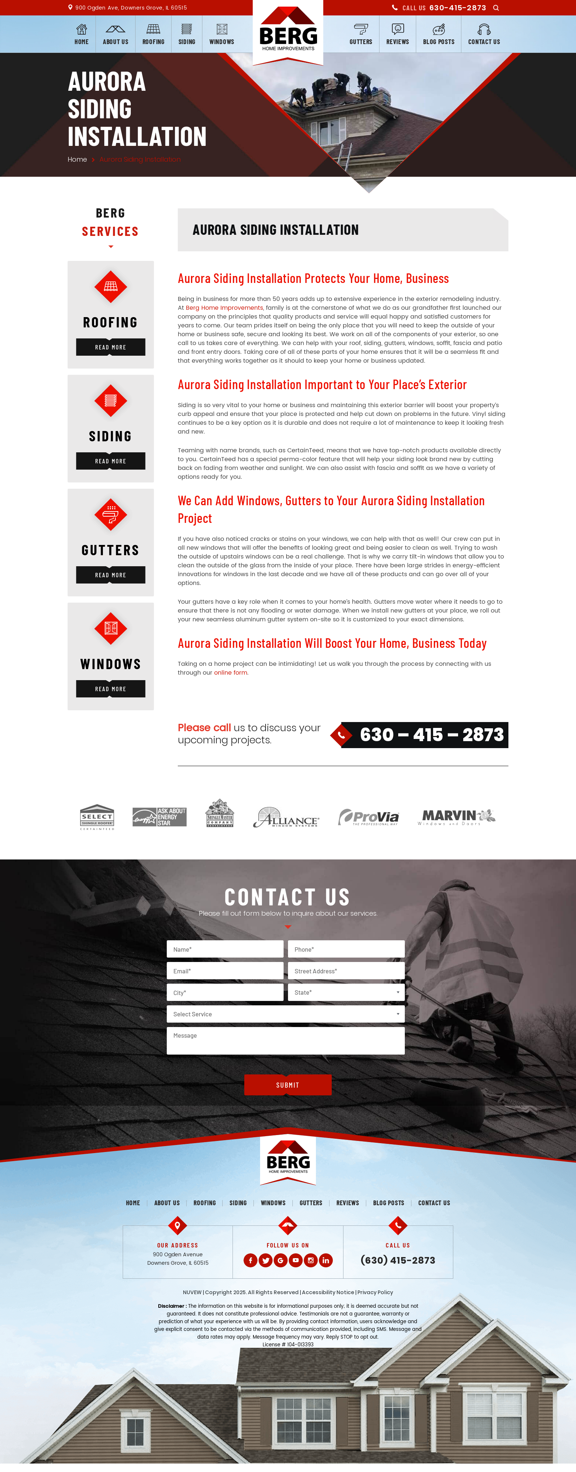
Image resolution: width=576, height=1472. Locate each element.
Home (82, 41)
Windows (221, 41)
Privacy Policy (375, 1292)
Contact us (484, 41)
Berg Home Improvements (224, 308)
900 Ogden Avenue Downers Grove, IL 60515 (178, 1258)
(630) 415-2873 (398, 1260)
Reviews (397, 41)
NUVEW (192, 1292)
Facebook (251, 1260)
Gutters (361, 41)
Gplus (281, 1260)
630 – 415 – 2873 (432, 734)
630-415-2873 (457, 8)
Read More (110, 347)
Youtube (296, 1260)
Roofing (154, 41)
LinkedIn (326, 1260)
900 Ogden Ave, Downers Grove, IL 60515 (131, 8)
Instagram (311, 1260)
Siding (187, 41)
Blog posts (438, 41)
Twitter (266, 1260)
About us (116, 41)
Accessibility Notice (328, 1292)
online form (230, 673)
